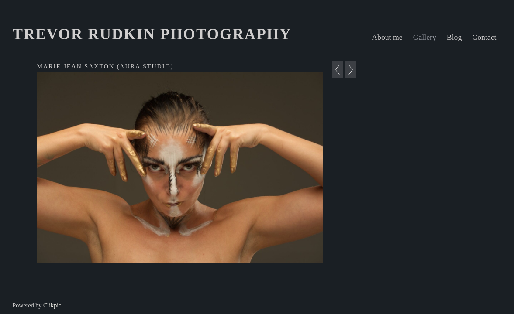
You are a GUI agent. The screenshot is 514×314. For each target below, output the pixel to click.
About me (387, 37)
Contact (484, 37)
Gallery (424, 37)
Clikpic (52, 305)
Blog (454, 37)
